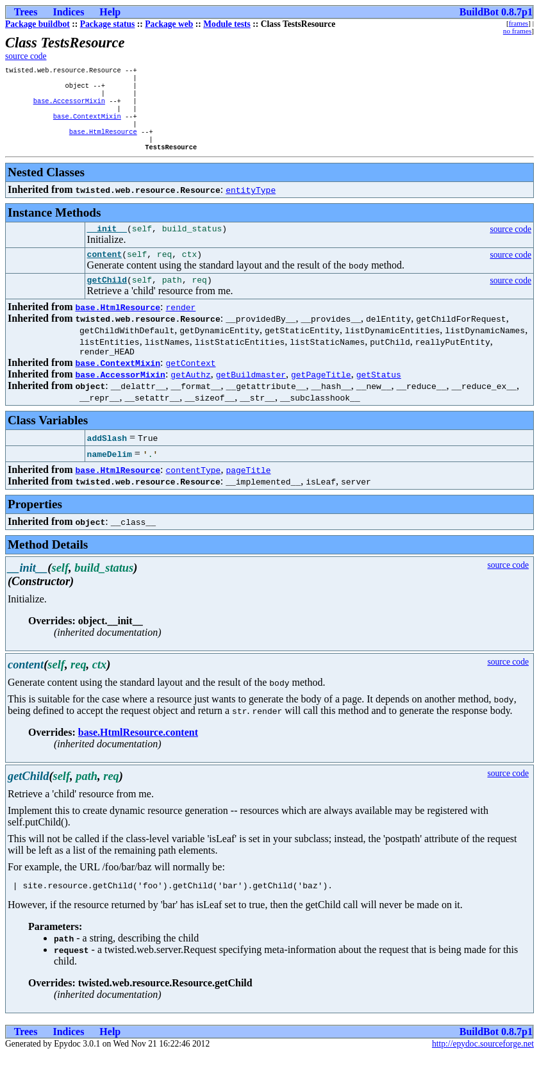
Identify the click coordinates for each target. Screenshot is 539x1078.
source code (26, 56)
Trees (26, 11)
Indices (68, 11)
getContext (191, 384)
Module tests (227, 24)
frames (518, 23)
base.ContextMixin (87, 124)
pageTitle (248, 491)
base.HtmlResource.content (138, 754)
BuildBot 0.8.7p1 (496, 11)
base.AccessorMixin (69, 107)
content (104, 272)
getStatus (378, 396)
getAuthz (190, 396)
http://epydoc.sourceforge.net (483, 1067)
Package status (107, 24)
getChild (107, 299)
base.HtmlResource (103, 142)
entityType (251, 204)
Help (109, 11)
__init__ (107, 244)
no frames (517, 31)
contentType (193, 491)
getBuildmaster (251, 396)
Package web (169, 24)
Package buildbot (37, 24)
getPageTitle (321, 396)
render (181, 327)
